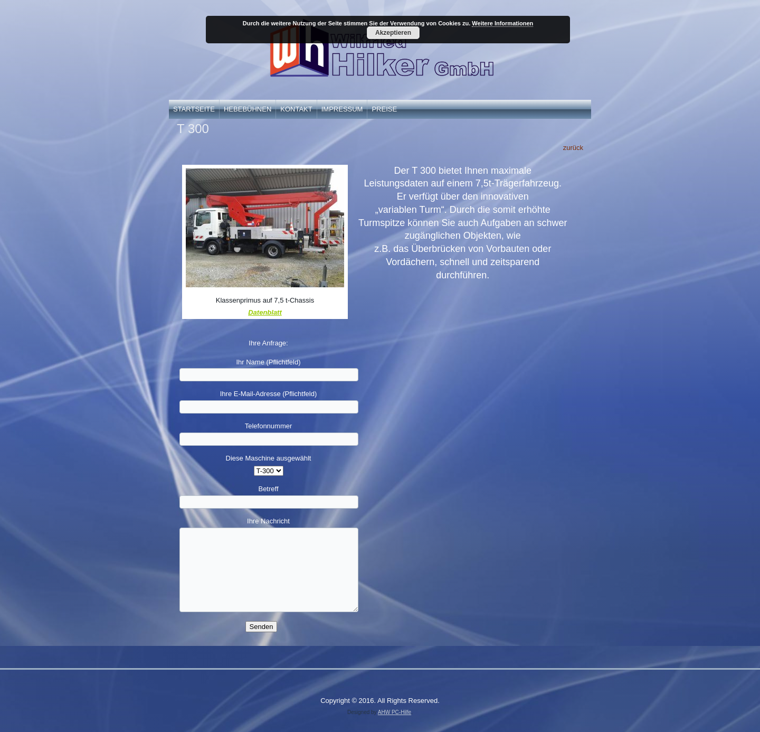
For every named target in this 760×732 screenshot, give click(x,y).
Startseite (194, 109)
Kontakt (296, 109)
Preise (384, 109)
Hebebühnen (247, 109)
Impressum (342, 109)
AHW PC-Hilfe (394, 712)
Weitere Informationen (502, 23)
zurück (573, 148)
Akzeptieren (393, 32)
